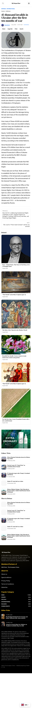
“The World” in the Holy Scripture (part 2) (14, 294)
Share (3, 29)
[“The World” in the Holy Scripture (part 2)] (16, 282)
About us (4, 574)
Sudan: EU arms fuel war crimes (15, 481)
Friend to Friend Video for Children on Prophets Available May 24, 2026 (16, 625)
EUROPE (3, 597)
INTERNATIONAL (5, 601)
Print (16, 29)
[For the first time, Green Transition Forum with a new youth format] (16, 403)
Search (21, 29)
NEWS (2, 595)
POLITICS (3, 599)
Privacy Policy (5, 581)
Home (3, 11)
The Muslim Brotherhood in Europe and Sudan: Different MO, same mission (17, 617)
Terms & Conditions (7, 584)
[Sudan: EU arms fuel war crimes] (3, 483)
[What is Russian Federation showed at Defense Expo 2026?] (3, 459)
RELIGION (4, 604)
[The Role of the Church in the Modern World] (16, 314)
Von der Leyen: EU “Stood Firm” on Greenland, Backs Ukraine (16, 466)
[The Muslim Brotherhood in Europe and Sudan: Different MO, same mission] (3, 616)
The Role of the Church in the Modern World (14, 330)
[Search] (3, 3)
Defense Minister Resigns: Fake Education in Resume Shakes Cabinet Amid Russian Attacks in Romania (18, 491)
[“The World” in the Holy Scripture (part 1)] (16, 372)
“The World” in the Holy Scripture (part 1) (14, 383)
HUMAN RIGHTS (5, 606)
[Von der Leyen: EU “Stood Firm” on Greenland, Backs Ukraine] (3, 467)
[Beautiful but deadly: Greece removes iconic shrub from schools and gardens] (16, 344)
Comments (26, 24)
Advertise (4, 587)
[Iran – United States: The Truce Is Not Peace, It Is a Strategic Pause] (16, 249)
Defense (3, 8)
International (11, 8)
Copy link (10, 29)
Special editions (6, 577)
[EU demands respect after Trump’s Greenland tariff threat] (3, 475)
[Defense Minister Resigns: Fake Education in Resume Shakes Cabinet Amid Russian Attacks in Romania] (3, 492)
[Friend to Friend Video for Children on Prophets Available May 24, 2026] (3, 624)
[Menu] (29, 3)
